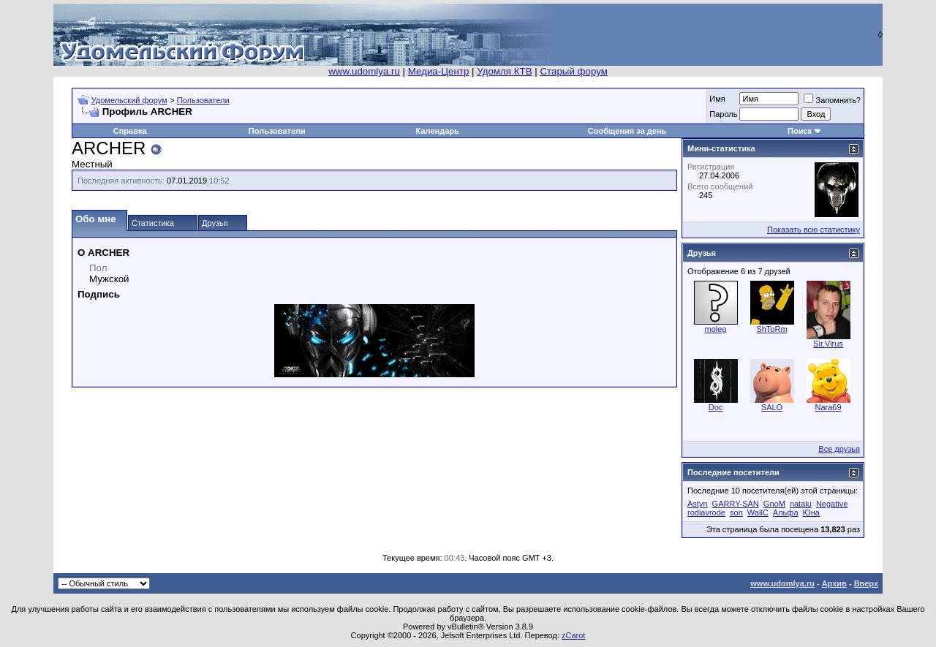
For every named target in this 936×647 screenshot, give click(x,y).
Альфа (786, 512)
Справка (130, 130)
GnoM (774, 503)
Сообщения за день (627, 130)
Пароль (723, 114)
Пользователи (203, 100)
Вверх (866, 583)
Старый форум (573, 71)
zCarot (573, 635)
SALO (771, 407)
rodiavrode (706, 512)
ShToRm (771, 329)
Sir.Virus (828, 343)
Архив (834, 583)
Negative (832, 503)
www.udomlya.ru (364, 71)
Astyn (697, 503)
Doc (716, 407)
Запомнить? (832, 100)
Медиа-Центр (438, 71)
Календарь (437, 130)
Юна (811, 512)
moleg (716, 329)
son (736, 512)
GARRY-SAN (735, 503)
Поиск (800, 130)
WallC (758, 512)
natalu (801, 503)
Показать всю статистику (813, 229)
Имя (717, 98)
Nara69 (828, 407)
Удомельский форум (129, 100)
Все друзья (839, 448)
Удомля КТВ (504, 71)
